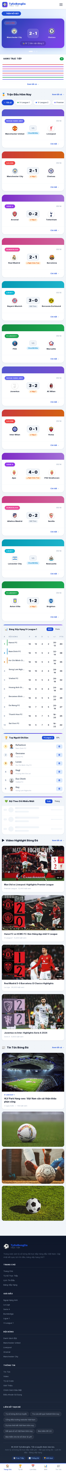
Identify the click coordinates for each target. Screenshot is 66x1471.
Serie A (6, 1309)
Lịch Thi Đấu (9, 1280)
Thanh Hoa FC (15, 714)
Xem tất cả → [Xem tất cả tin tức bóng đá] (58, 1047)
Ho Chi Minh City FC (17, 660)
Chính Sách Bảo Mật (12, 1390)
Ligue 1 (6, 1318)
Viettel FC (13, 678)
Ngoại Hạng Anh (10, 1300)
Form (57, 629)
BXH (50, 629)
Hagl (18, 770)
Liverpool (7, 1347)
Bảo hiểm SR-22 (45, 1431)
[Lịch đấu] (33, 1467)
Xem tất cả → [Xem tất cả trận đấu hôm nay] (58, 94)
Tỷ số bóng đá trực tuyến (16, 1414)
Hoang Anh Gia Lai (17, 687)
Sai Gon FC (14, 723)
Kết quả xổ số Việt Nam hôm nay (19, 1431)
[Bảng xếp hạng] (45, 1467)
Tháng (57, 801)
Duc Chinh (21, 779)
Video (6, 1376)
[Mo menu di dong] (61, 4)
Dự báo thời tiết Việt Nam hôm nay (20, 1425)
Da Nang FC (14, 705)
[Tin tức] (58, 1467)
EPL (58, 738)
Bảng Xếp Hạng (10, 1285)
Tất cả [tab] (7, 103)
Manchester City (10, 1356)
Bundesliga (8, 1314)
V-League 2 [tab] (42, 102)
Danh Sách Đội (10, 1338)
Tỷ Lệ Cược (8, 1381)
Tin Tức (6, 1372)
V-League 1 (48, 738)
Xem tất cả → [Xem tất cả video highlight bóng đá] (58, 840)
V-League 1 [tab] (23, 102)
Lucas (19, 762)
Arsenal (6, 1352)
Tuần (49, 801)
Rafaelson (21, 745)
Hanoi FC (13, 642)
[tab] (31, 51)
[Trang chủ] (7, 1467)
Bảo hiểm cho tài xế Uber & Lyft (19, 1437)
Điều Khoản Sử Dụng (12, 1394)
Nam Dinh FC (15, 651)
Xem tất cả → (33, 84)
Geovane (20, 753)
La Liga (6, 1305)
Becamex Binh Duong (17, 696)
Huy (17, 787)
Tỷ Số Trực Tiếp (10, 1276)
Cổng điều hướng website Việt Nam (20, 1420)
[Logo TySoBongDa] (14, 4)
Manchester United (11, 1343)
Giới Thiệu (8, 1385)
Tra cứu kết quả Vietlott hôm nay (45, 1414)
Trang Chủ (8, 1271)
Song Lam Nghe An (17, 669)
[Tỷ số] (20, 1467)
